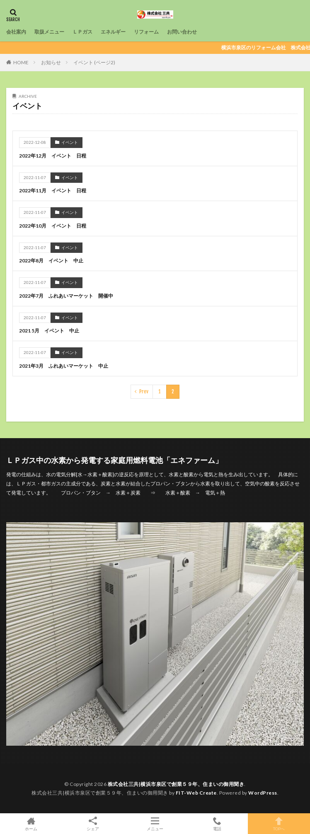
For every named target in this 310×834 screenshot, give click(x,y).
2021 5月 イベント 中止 (49, 330)
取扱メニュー (49, 32)
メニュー (155, 824)
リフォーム (146, 32)
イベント (69, 142)
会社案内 (16, 32)
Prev (143, 391)
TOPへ (279, 824)
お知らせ (51, 62)
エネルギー (113, 32)
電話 (217, 824)
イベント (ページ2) (94, 62)
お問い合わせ (182, 32)
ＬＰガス (82, 32)
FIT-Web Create (196, 793)
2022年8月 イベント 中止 (51, 260)
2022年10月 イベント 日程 (52, 226)
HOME (21, 62)
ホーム (31, 824)
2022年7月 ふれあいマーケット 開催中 (66, 296)
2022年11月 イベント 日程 (52, 190)
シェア (93, 824)
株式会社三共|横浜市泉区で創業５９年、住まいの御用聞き (176, 784)
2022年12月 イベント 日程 (52, 156)
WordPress (262, 793)
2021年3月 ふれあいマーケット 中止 (63, 366)
